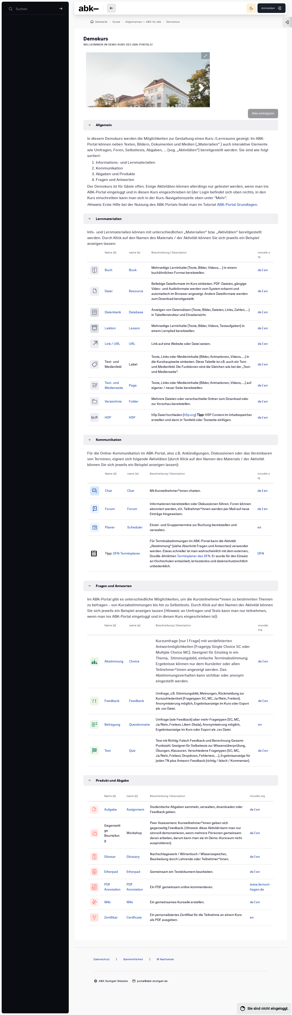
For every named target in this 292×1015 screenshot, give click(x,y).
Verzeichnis (117, 403)
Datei (113, 294)
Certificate (138, 926)
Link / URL (117, 346)
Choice (138, 667)
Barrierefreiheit (133, 971)
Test (112, 759)
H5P (112, 421)
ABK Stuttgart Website (113, 992)
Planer (114, 533)
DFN (256, 559)
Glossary (136, 867)
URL (136, 346)
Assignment (139, 820)
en (262, 272)
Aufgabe (114, 820)
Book (137, 272)
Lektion (114, 331)
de (256, 272)
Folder (138, 403)
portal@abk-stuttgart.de (152, 992)
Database (140, 315)
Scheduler (138, 533)
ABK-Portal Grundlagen (242, 207)
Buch (113, 272)
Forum (114, 514)
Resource (140, 294)
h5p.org (192, 416)
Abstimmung (118, 667)
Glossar (114, 867)
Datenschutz (101, 971)
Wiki (111, 911)
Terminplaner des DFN (218, 562)
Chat (112, 497)
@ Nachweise (165, 971)
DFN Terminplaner (131, 559)
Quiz (136, 759)
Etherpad (115, 882)
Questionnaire (143, 730)
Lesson (138, 331)
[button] (258, 116)
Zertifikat (114, 926)
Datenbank (117, 315)
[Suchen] (35, 9)
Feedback (116, 707)
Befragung (117, 730)
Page (137, 387)
